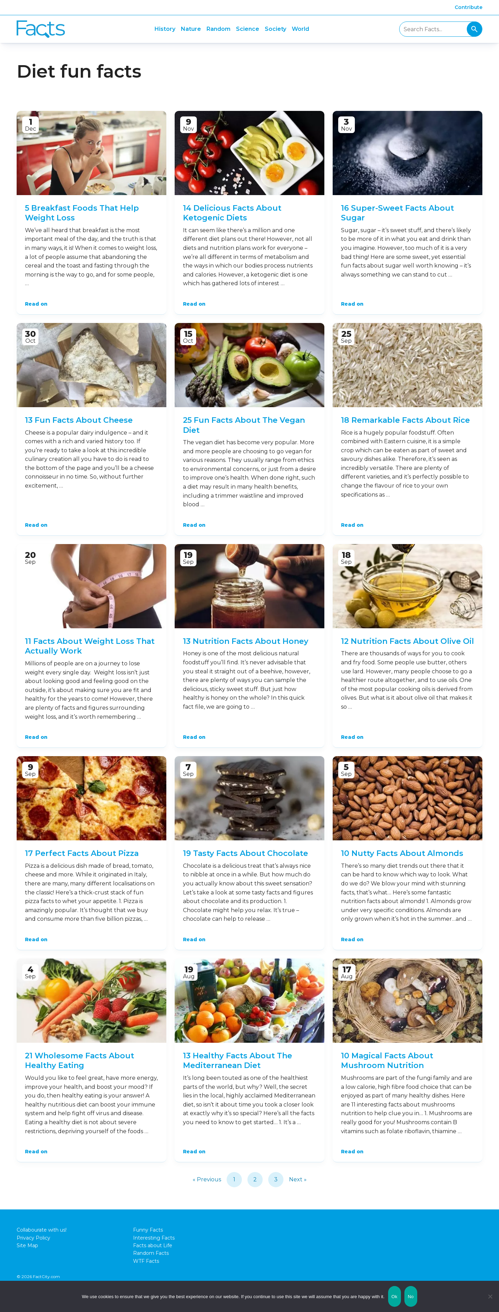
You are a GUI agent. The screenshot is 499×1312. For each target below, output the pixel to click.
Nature (191, 29)
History (165, 29)
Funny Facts (148, 1230)
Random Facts (151, 1253)
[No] (490, 1296)
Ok (394, 1296)
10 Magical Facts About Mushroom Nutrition (387, 1060)
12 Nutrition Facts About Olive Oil (407, 641)
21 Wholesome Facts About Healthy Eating (79, 1060)
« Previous (207, 1179)
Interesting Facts (154, 1238)
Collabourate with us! (42, 1230)
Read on (36, 304)
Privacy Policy (33, 1238)
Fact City (41, 29)
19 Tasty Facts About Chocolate (245, 853)
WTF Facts (146, 1261)
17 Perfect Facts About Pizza (82, 853)
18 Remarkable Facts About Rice (405, 420)
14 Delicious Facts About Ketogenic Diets (232, 213)
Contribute (468, 7)
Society (275, 29)
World (300, 29)
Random (218, 29)
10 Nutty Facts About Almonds (402, 853)
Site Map (27, 1245)
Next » (298, 1179)
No (411, 1296)
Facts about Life (152, 1245)
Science (247, 29)
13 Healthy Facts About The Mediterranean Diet (237, 1060)
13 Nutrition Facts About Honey (245, 641)
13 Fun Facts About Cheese (79, 420)
